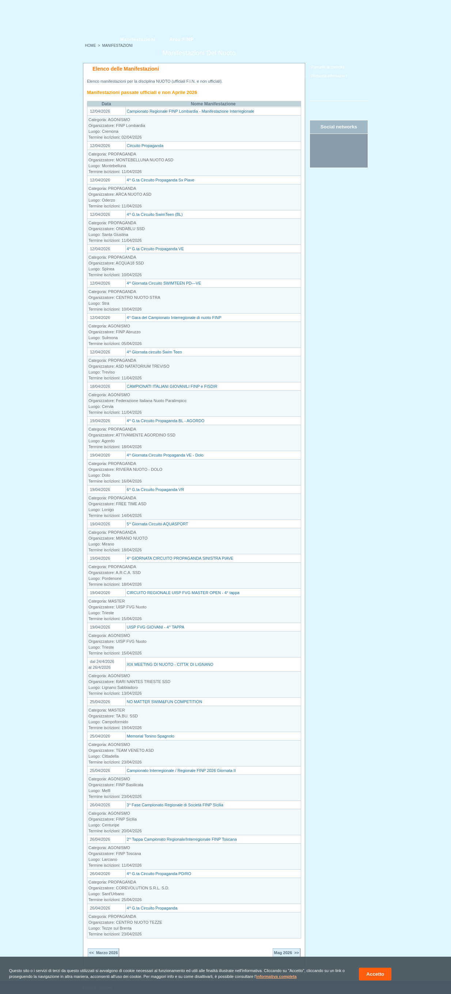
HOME (90, 46)
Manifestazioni (138, 39)
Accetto (375, 974)
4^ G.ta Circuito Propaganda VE (155, 249)
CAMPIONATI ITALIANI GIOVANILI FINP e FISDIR (172, 386)
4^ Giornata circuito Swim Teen (154, 352)
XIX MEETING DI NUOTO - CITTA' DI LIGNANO (170, 664)
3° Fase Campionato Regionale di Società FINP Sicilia (175, 805)
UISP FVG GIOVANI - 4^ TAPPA (156, 627)
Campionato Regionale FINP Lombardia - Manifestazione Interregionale (190, 111)
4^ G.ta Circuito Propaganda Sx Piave (160, 180)
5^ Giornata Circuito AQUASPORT (157, 524)
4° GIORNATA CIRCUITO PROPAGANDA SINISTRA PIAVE (180, 558)
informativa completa (276, 976)
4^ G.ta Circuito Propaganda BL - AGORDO (166, 421)
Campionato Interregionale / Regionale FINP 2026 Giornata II (181, 770)
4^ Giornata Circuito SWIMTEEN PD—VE (164, 283)
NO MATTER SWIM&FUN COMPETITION (164, 701)
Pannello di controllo (327, 67)
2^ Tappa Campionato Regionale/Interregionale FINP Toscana (182, 839)
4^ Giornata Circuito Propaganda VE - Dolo (165, 455)
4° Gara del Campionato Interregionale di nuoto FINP (174, 317)
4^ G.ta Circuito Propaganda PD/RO (159, 873)
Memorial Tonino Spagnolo (150, 736)
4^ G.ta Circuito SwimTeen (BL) (155, 214)
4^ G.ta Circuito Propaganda (152, 908)
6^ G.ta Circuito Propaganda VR (155, 489)
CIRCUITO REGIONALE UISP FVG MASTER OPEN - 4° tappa (183, 592)
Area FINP (182, 39)
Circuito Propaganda (145, 145)
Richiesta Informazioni (329, 76)
